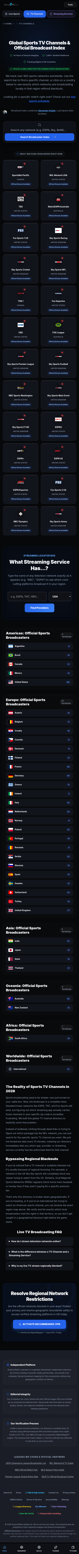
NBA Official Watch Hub (26, 1470)
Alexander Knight (46, 110)
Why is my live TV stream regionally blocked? (36, 1265)
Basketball (22, 1549)
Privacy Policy (69, 1492)
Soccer (39, 1549)
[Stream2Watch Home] (11, 4)
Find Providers (39, 607)
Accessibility (51, 1499)
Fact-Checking (58, 1506)
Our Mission (40, 1506)
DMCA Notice (16, 1499)
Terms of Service (34, 1499)
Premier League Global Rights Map (21, 1476)
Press (18, 1492)
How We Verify (26, 1513)
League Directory (22, 1506)
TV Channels (34, 14)
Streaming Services (61, 14)
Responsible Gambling (49, 1513)
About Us (8, 1492)
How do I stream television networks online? (36, 1241)
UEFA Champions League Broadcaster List (26, 1463)
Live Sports (12, 14)
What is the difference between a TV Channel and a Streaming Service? (39, 1253)
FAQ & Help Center (34, 1492)
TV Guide (73, 1549)
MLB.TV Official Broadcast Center (58, 1476)
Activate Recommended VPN (39, 1324)
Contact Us (54, 1492)
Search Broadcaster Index (38, 137)
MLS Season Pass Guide (52, 1470)
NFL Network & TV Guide (61, 1463)
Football (56, 1549)
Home (7, 23)
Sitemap (65, 1499)
